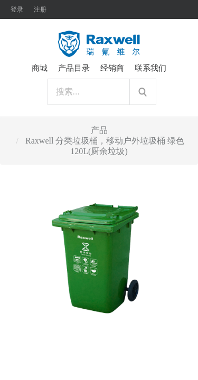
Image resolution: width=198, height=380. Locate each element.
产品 (99, 130)
